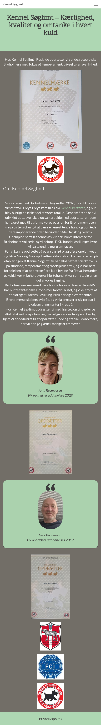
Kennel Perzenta (73, 208)
